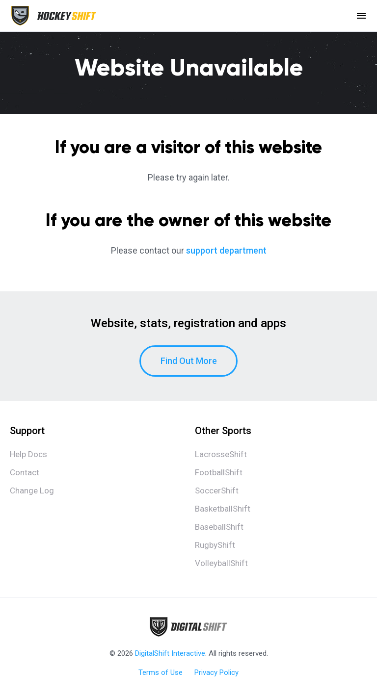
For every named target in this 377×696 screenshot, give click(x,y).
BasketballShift (222, 509)
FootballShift (218, 472)
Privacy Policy (216, 672)
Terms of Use (160, 672)
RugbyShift (215, 545)
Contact (24, 472)
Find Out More (189, 361)
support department (226, 250)
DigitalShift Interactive (170, 653)
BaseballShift (219, 527)
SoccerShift (217, 490)
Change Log (32, 490)
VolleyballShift (221, 563)
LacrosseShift (221, 454)
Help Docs (28, 454)
